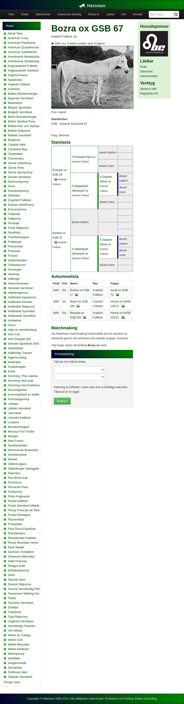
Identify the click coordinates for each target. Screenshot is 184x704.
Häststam (92, 5)
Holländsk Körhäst (20, 302)
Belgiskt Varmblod (20, 112)
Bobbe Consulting (146, 698)
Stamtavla (146, 71)
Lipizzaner (15, 413)
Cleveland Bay (17, 149)
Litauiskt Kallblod (19, 417)
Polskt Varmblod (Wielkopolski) (28, 505)
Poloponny (15, 491)
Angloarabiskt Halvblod (23, 70)
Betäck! (62, 401)
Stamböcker (43, 14)
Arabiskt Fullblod (19, 84)
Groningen (15, 269)
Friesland (14, 251)
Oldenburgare (17, 464)
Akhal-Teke (15, 33)
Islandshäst (15, 348)
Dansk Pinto (16, 167)
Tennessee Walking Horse (25, 593)
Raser (25, 14)
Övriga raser (12, 682)
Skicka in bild (148, 88)
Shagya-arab (16, 565)
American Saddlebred (22, 52)
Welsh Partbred (18, 649)
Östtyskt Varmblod (20, 677)
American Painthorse (22, 42)
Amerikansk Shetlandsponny (27, 61)
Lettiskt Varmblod (19, 408)
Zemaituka (15, 667)
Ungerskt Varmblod (20, 621)
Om (124, 14)
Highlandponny (18, 292)
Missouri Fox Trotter (21, 431)
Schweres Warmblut (21, 556)
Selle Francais (17, 561)
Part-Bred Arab (18, 478)
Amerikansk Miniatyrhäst (24, 56)
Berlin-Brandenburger (22, 116)
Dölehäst (14, 195)
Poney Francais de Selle (24, 510)
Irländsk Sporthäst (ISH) (24, 343)
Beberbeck (15, 103)
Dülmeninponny (18, 191)
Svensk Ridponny (19, 584)
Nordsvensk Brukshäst (23, 450)
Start (11, 14)
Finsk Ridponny (18, 228)
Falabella (14, 214)
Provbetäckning (64, 354)
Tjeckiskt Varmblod (20, 602)
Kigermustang (17, 357)
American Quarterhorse (23, 47)
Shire (11, 575)
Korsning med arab (20, 380)
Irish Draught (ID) (19, 339)
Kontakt (137, 14)
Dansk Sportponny (20, 172)
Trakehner (14, 612)
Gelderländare (17, 260)
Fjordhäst (14, 232)
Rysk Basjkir (16, 547)
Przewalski (15, 524)
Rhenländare (16, 533)
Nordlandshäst (17, 445)
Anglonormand (17, 75)
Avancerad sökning (69, 14)
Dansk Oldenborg (19, 163)
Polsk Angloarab (19, 496)
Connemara (16, 158)
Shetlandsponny (18, 570)
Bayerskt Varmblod (20, 98)
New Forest (15, 440)
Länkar (110, 14)
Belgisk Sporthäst (19, 107)
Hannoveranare (18, 283)
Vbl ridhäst (15, 630)
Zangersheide (17, 663)
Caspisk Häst (17, 144)
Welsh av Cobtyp (19, 635)
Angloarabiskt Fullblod (22, 66)
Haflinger (14, 278)
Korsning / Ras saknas (23, 376)
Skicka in (93, 14)
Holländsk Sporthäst (21, 311)
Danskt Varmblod (19, 177)
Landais (13, 403)
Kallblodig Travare (20, 353)
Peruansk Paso (18, 487)
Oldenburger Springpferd (24, 468)
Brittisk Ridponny (19, 130)
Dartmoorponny (18, 181)
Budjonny (14, 140)
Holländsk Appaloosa (22, 297)
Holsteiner (15, 320)
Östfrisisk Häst (17, 672)
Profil (143, 67)
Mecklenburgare (18, 427)
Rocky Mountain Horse (23, 542)
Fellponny (14, 218)
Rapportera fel (149, 93)
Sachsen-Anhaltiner (21, 552)
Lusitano (13, 422)
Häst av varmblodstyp (22, 329)
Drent (11, 186)
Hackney (14, 274)
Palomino (14, 473)
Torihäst (13, 607)
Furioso (13, 255)
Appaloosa (15, 79)
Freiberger (15, 241)
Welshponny (16, 653)
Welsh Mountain (18, 644)
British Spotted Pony (21, 121)
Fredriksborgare (18, 237)
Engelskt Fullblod (19, 200)
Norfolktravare (17, 454)
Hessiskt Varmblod (20, 288)
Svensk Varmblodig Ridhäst (26, 589)
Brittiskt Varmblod (19, 135)
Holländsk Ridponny (21, 306)
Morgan (13, 436)
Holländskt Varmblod (22, 316)
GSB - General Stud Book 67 (69, 123)
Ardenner (14, 89)
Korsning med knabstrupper (26, 385)
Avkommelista (148, 76)
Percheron (15, 482)
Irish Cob (14, 334)
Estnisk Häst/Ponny (21, 204)
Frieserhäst (15, 246)
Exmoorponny (17, 209)
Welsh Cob (15, 640)
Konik (12, 371)
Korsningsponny (18, 399)
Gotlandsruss (17, 265)
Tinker (12, 598)
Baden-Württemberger (23, 93)
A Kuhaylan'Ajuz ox (83, 157)
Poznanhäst (16, 519)
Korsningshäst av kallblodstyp (28, 394)
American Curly (18, 38)
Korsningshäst (17, 390)
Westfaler (14, 658)
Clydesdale (15, 154)
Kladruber (14, 362)
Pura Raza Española (22, 528)
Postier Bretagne (19, 515)
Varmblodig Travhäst (21, 626)
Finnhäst (13, 223)
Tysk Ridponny (17, 616)
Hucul (12, 325)
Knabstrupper (17, 366)
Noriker (13, 459)
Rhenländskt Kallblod (22, 538)
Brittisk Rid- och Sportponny (26, 126)
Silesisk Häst (16, 579)
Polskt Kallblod (18, 501)
